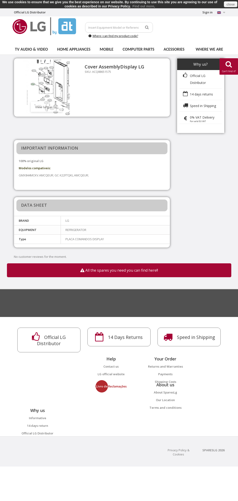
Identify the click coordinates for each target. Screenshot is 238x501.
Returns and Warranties (165, 366)
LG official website (111, 374)
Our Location (165, 411)
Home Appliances (73, 49)
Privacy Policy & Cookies (178, 487)
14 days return (37, 448)
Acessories (174, 49)
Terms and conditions (165, 419)
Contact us (111, 366)
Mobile (106, 49)
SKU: (88, 72)
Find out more (143, 6)
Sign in (207, 12)
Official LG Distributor (37, 456)
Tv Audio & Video (31, 49)
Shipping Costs (165, 382)
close (230, 4)
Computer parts (138, 49)
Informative (37, 441)
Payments (165, 374)
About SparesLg (165, 404)
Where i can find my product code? (113, 36)
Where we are (209, 49)
